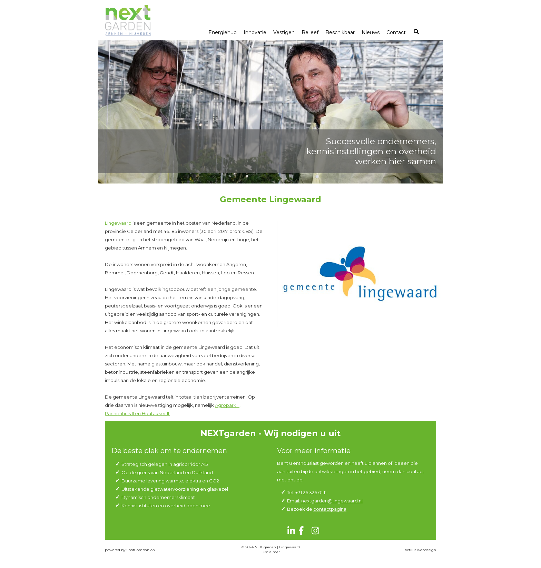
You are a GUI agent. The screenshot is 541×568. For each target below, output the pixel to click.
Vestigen (284, 32)
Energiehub (222, 32)
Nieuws (371, 32)
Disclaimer (271, 552)
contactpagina (329, 509)
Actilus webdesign (420, 550)
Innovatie (255, 32)
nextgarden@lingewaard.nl (332, 500)
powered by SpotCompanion (130, 550)
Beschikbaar (340, 32)
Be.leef (310, 32)
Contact (396, 32)
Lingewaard (118, 223)
